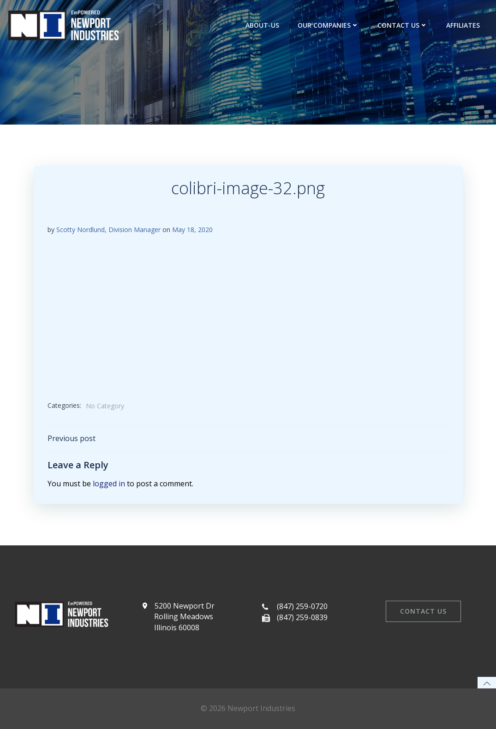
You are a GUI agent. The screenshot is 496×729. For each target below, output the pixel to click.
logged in (109, 483)
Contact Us (402, 25)
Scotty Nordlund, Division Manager (108, 229)
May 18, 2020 (192, 229)
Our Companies (328, 25)
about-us (262, 25)
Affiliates (463, 25)
